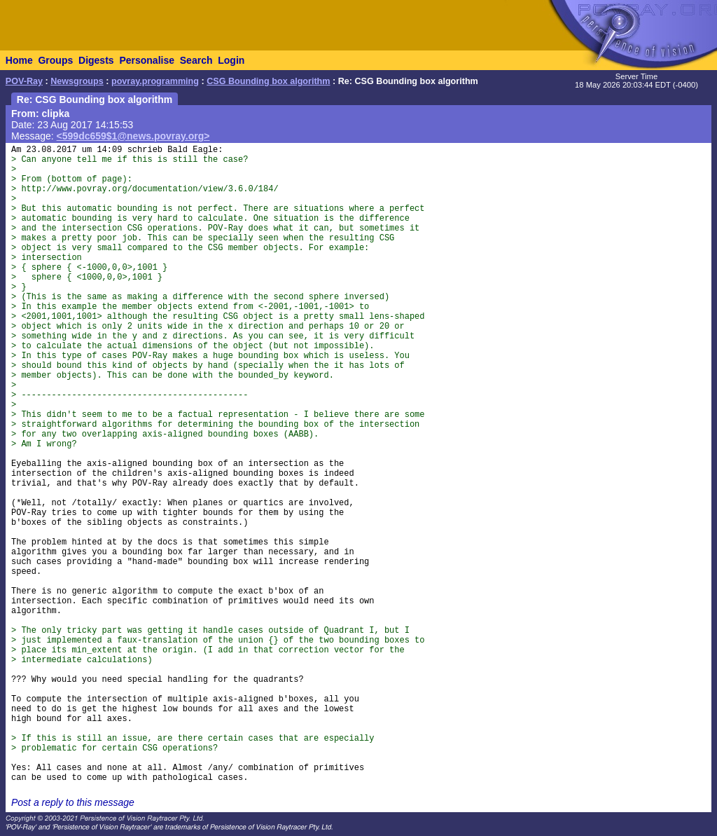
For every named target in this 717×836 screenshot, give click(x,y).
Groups (55, 60)
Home (19, 60)
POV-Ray (24, 81)
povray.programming (155, 81)
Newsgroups (77, 81)
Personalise (146, 60)
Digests (96, 60)
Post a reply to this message (72, 802)
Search (196, 60)
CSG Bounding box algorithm (268, 81)
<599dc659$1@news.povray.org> (133, 136)
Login (231, 60)
